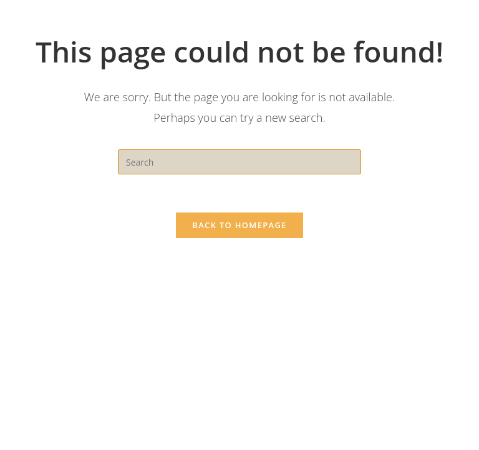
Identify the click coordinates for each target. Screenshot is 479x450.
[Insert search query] (239, 161)
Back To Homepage (239, 225)
